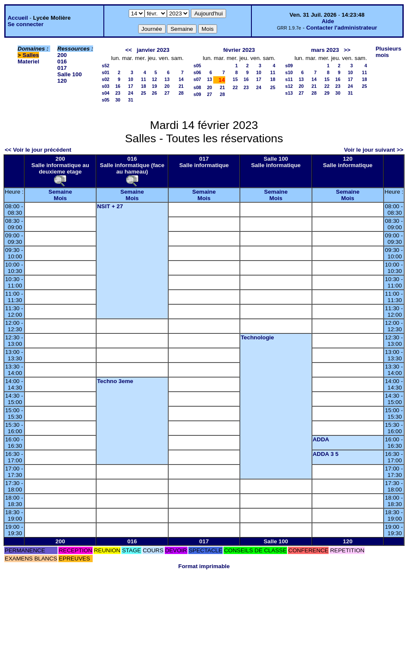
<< (128, 50)
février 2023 (239, 50)
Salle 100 (69, 74)
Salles (31, 55)
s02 (105, 79)
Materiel (28, 61)
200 (62, 55)
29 (326, 93)
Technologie (257, 337)
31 (130, 99)
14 (181, 79)
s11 (289, 79)
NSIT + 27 (110, 206)
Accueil (18, 18)
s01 (105, 72)
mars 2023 (325, 50)
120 (62, 81)
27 (166, 93)
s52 (105, 65)
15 (235, 79)
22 (235, 87)
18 (143, 86)
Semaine (60, 192)
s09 (197, 94)
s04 (105, 93)
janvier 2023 (153, 50)
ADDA (321, 439)
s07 (197, 79)
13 (166, 79)
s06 (197, 72)
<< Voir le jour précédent (38, 150)
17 (130, 86)
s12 (289, 86)
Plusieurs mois (388, 51)
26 (154, 93)
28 (181, 93)
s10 (289, 72)
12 (154, 79)
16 (118, 86)
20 (166, 86)
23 (118, 93)
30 (118, 99)
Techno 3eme (115, 381)
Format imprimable (204, 566)
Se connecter (26, 24)
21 (181, 86)
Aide (328, 21)
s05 (105, 99)
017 (62, 68)
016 (62, 61)
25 (143, 93)
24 (130, 93)
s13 (289, 93)
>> (347, 50)
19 (154, 86)
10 (130, 79)
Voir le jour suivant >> (373, 150)
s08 (197, 87)
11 (143, 79)
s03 (105, 86)
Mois (60, 198)
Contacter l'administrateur (341, 27)
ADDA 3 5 (325, 454)
